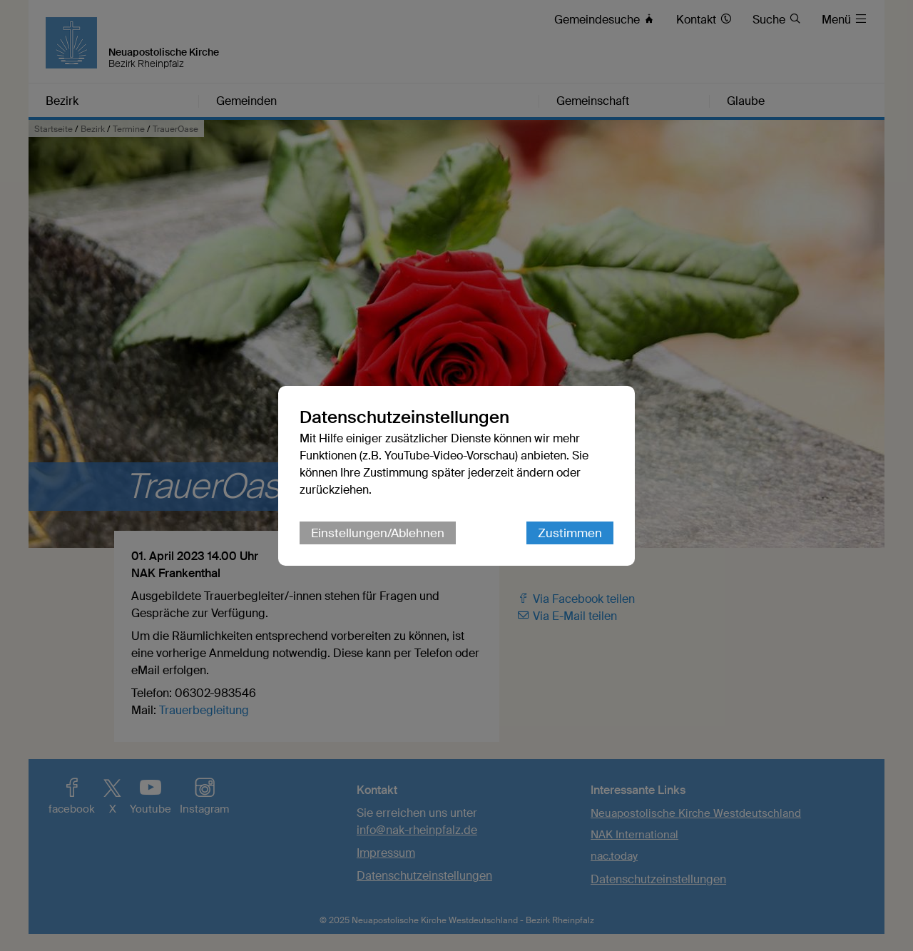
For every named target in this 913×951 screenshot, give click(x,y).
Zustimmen (570, 533)
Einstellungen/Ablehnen (377, 533)
